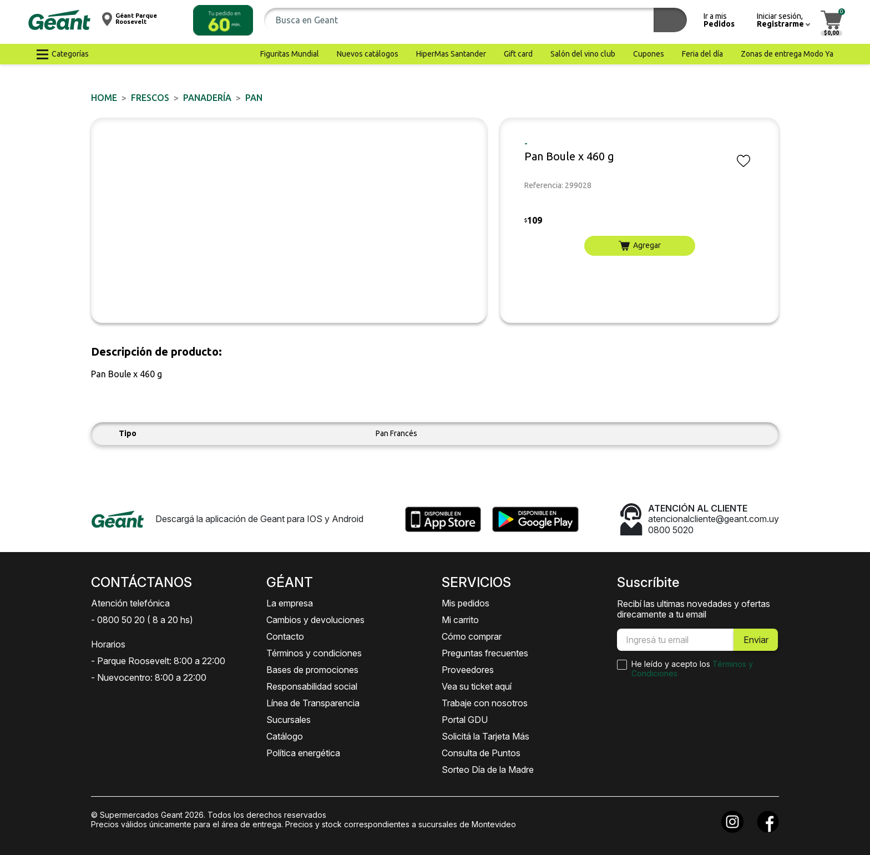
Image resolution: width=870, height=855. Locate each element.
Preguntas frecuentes (485, 653)
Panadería (207, 98)
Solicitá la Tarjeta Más (485, 736)
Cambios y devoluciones (315, 619)
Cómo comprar (472, 636)
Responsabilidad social (311, 686)
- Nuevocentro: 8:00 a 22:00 (148, 677)
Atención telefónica (130, 603)
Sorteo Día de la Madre (488, 769)
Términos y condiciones (314, 653)
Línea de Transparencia (313, 703)
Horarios (108, 644)
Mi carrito (460, 619)
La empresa (289, 603)
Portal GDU (465, 719)
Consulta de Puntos (481, 752)
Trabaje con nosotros (485, 703)
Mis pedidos (465, 603)
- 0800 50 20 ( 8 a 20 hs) (142, 619)
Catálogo (284, 736)
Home (104, 98)
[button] (223, 20)
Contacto (285, 636)
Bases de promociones (312, 669)
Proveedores (468, 669)
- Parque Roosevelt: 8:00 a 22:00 (158, 660)
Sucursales (288, 719)
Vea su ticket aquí (477, 686)
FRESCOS (150, 98)
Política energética (303, 752)
